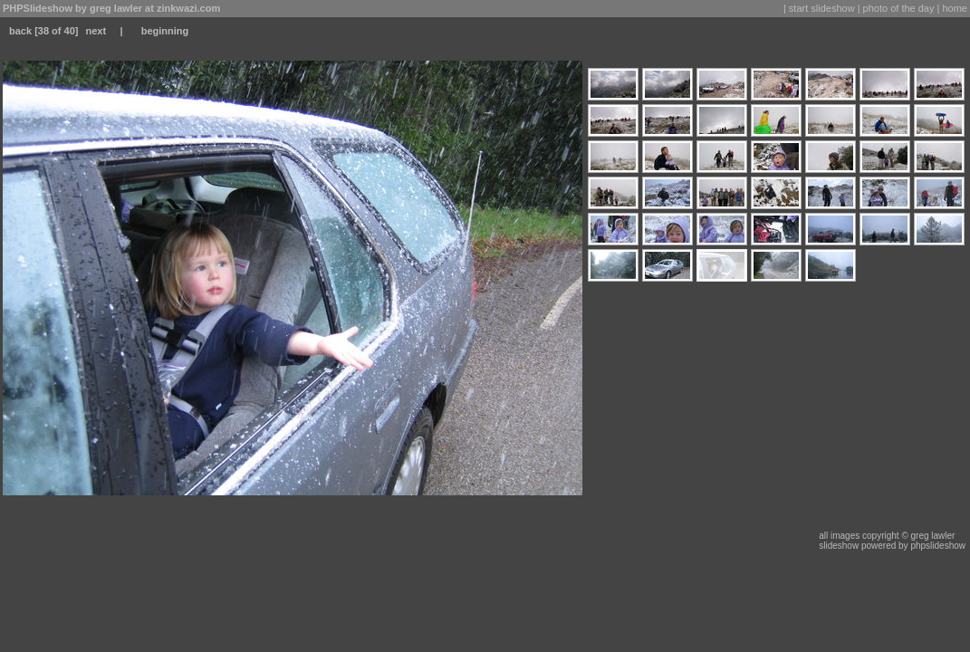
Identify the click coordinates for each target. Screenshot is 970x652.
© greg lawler (928, 536)
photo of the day (899, 8)
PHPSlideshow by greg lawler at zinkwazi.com (111, 8)
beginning (165, 30)
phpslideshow (937, 546)
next (95, 30)
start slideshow (822, 8)
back (20, 30)
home (954, 8)
